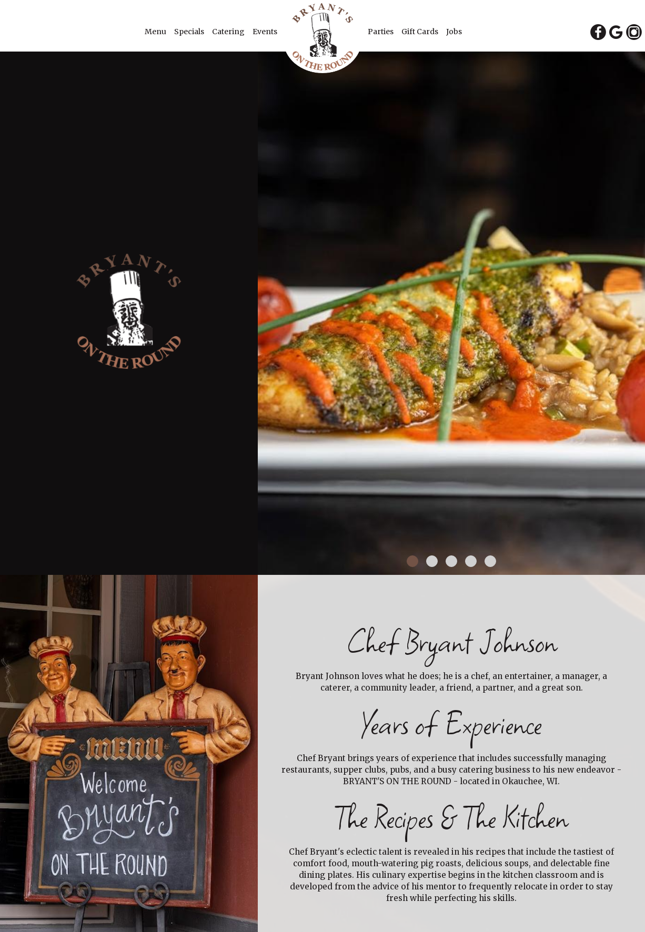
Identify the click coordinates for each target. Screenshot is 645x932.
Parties (381, 31)
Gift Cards (420, 31)
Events (265, 31)
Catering (229, 31)
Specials (190, 31)
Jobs (454, 31)
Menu (156, 31)
